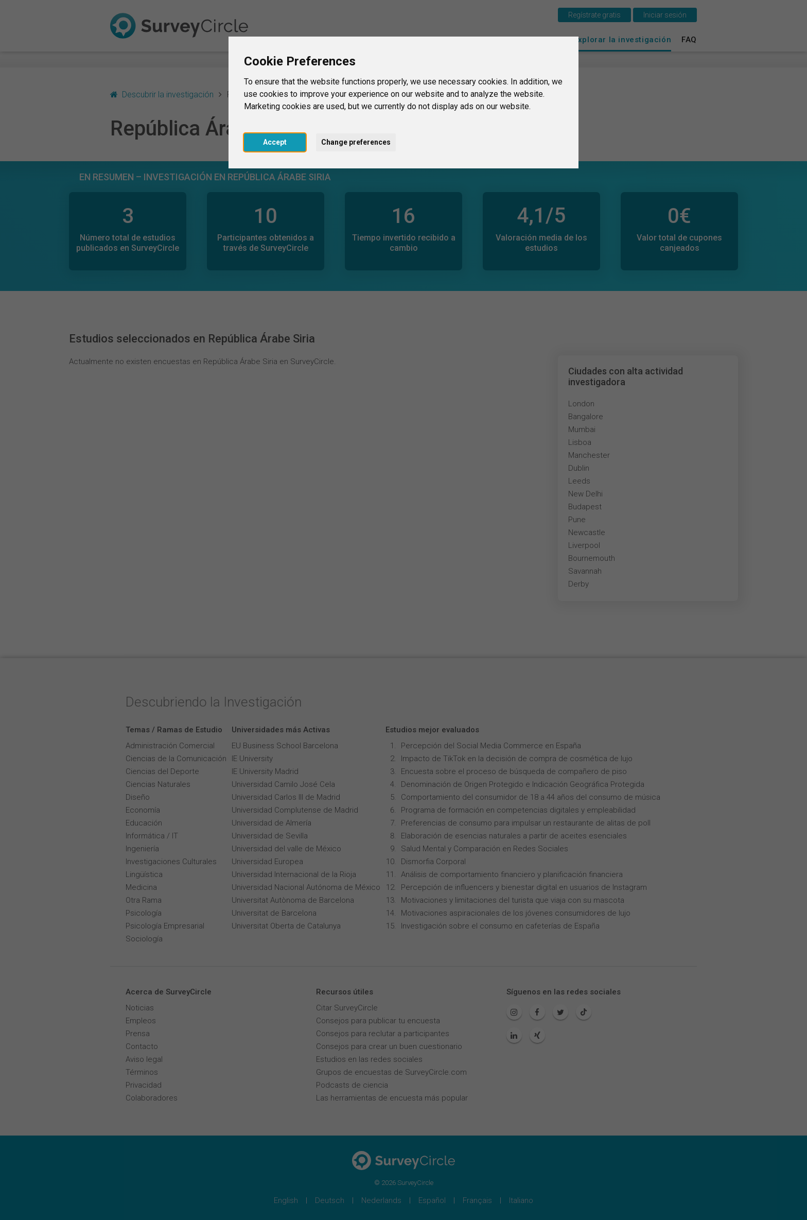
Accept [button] (275, 142)
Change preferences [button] (356, 142)
